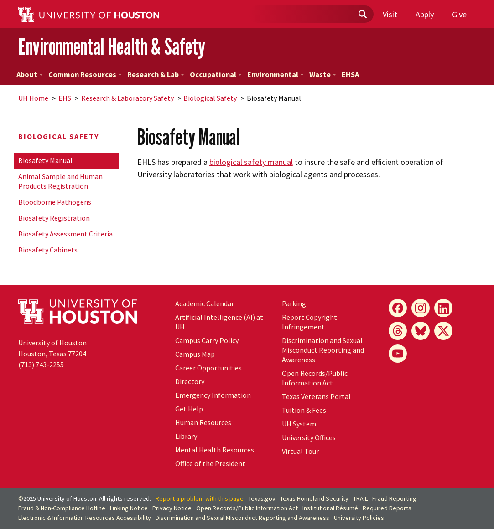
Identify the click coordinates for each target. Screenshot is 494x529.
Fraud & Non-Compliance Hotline (61, 508)
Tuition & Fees (304, 410)
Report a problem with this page (200, 498)
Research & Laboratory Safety (127, 98)
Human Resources (203, 422)
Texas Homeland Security (314, 498)
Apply (425, 14)
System (299, 423)
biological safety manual (251, 162)
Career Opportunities (208, 367)
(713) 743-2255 (41, 364)
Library (186, 436)
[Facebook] (398, 308)
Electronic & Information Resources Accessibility (84, 518)
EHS (64, 98)
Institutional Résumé (330, 508)
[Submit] (362, 14)
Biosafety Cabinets (48, 249)
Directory (189, 381)
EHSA (350, 74)
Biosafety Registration (54, 217)
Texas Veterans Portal (316, 396)
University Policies (359, 518)
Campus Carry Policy (207, 340)
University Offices (309, 437)
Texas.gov (262, 498)
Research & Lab (155, 74)
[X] (443, 331)
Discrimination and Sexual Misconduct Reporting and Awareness (323, 350)
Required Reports (387, 508)
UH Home (33, 98)
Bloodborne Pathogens (54, 201)
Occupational (216, 74)
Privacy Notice (172, 508)
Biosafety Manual (45, 160)
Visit (390, 14)
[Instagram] (420, 308)
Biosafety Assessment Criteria (65, 233)
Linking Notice (129, 508)
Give (459, 14)
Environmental (275, 74)
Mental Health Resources (214, 449)
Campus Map (195, 354)
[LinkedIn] (443, 308)
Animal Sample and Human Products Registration (60, 181)
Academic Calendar (204, 303)
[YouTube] (398, 353)
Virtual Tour (300, 451)
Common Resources (85, 74)
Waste (322, 74)
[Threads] (398, 331)
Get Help (189, 408)
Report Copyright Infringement (309, 322)
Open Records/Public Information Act (315, 378)
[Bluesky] (420, 331)
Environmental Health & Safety (111, 46)
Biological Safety (210, 98)
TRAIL (360, 498)
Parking (294, 303)
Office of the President (210, 463)
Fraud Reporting (394, 498)
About (29, 74)
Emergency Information (213, 395)
